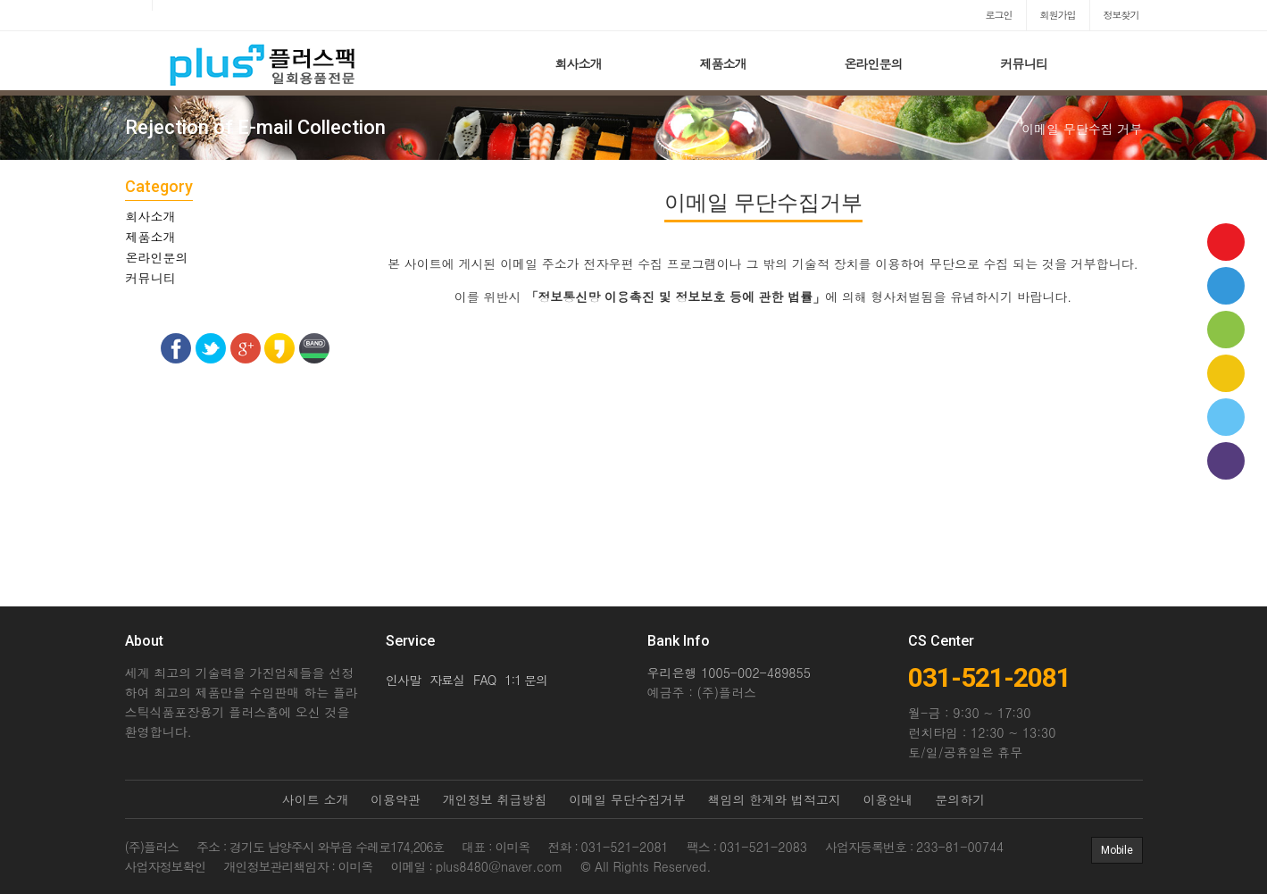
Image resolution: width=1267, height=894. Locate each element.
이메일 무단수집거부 (627, 799)
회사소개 (578, 63)
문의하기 (960, 799)
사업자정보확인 (165, 866)
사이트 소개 (315, 799)
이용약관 (396, 799)
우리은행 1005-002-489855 (729, 672)
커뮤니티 (1024, 63)
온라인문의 (874, 63)
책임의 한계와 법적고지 (774, 799)
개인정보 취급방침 (495, 799)
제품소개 (723, 63)
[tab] (245, 216)
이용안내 (888, 799)
